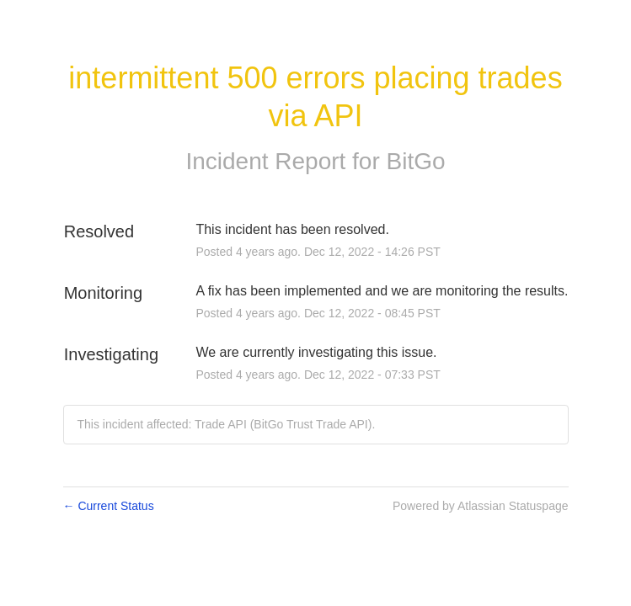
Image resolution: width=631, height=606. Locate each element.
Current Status (108, 506)
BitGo (416, 161)
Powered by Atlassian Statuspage (481, 506)
